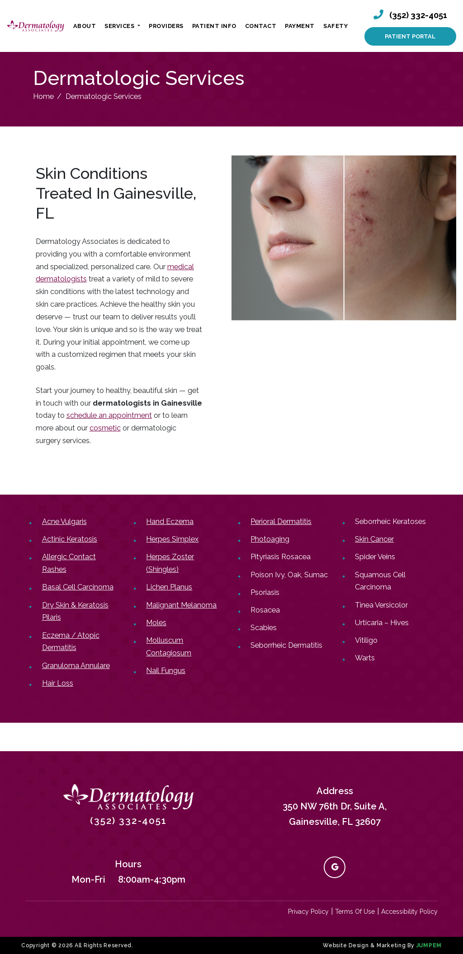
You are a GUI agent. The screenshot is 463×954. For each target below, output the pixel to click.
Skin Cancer (374, 539)
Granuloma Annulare (76, 665)
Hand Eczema (170, 521)
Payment (300, 26)
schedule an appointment (109, 415)
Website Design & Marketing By (369, 945)
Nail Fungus (165, 670)
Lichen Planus (169, 587)
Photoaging (269, 539)
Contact (261, 26)
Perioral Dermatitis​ (281, 521)
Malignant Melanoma (181, 605)
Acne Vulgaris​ (64, 521)
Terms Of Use (355, 911)
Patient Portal (410, 36)
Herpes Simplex (172, 539)
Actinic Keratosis (69, 539)
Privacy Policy (308, 911)
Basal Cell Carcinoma (77, 587)
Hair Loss (57, 683)
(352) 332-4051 (418, 15)
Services (120, 26)
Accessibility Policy (409, 911)
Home (43, 96)
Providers (166, 26)
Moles (156, 622)
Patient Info (214, 26)
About (84, 26)
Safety (335, 26)
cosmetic (105, 428)
